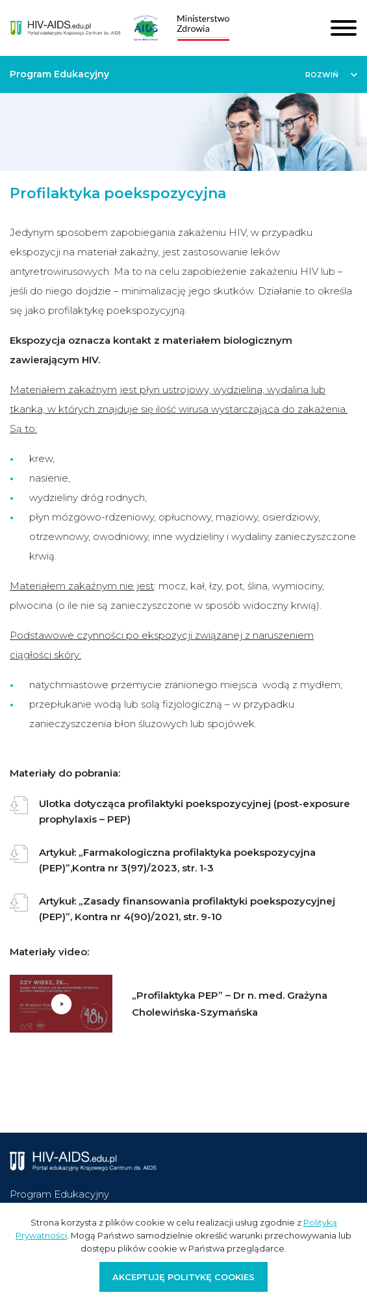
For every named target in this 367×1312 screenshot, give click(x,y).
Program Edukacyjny (59, 1194)
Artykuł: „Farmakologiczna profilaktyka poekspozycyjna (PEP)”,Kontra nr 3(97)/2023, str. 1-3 (163, 859)
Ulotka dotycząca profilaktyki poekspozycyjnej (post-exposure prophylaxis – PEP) (180, 810)
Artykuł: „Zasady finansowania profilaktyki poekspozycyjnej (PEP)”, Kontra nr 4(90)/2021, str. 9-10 (172, 908)
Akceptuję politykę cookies (183, 1277)
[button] (331, 74)
